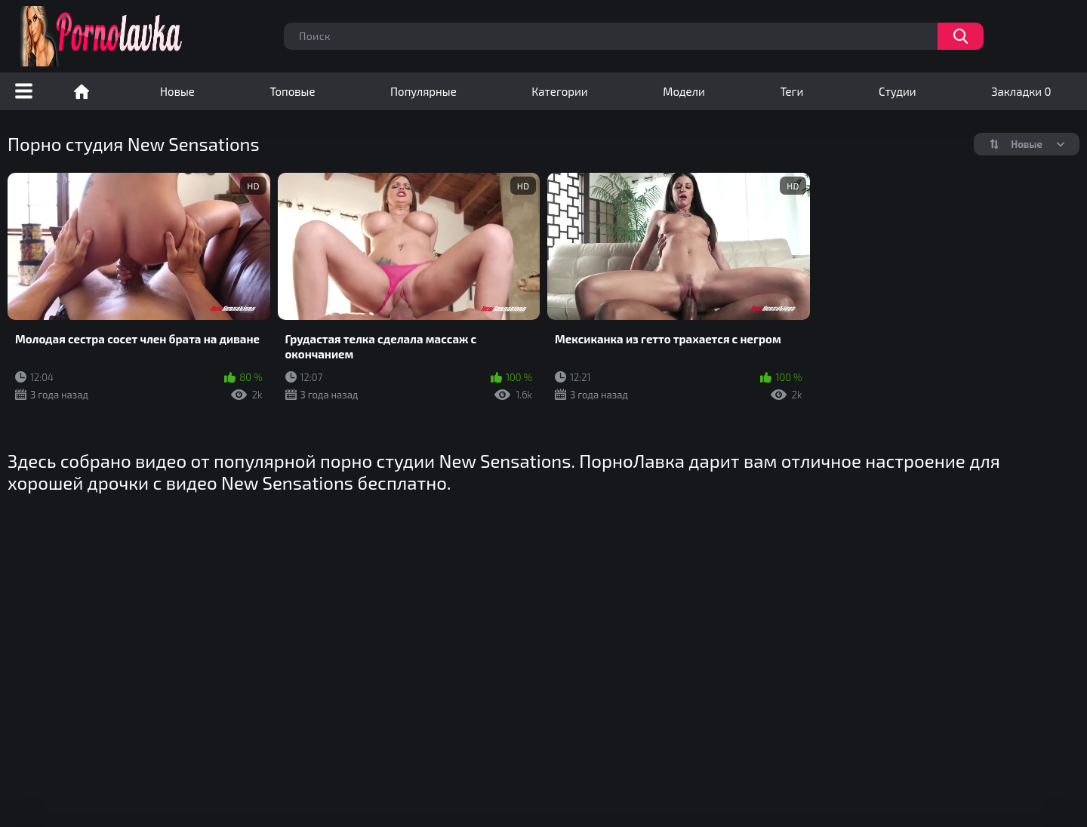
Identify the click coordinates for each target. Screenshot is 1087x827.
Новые (177, 91)
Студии (897, 91)
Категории (559, 91)
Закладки (1021, 91)
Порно (81, 91)
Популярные (423, 91)
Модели (684, 91)
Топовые (292, 91)
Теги (791, 91)
